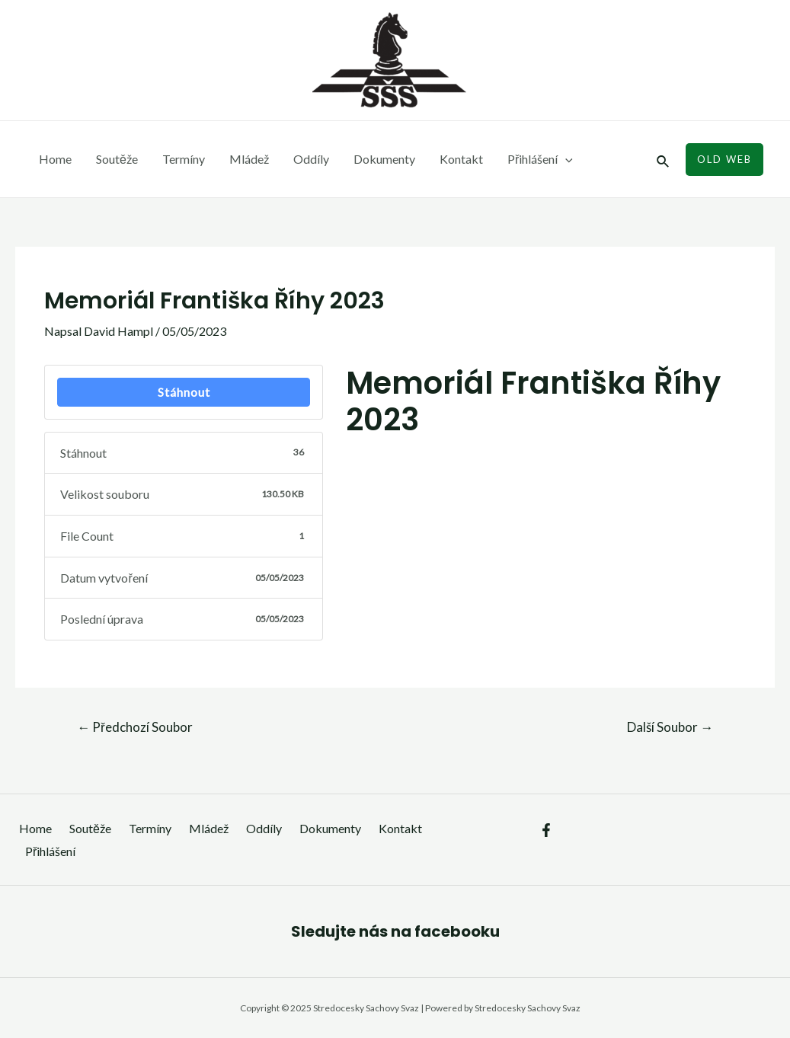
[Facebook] (546, 830)
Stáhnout (184, 392)
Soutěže (117, 159)
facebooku (457, 931)
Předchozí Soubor (135, 727)
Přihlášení (540, 159)
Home (55, 159)
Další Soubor (670, 727)
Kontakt (461, 159)
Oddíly (311, 159)
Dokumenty (384, 159)
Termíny (183, 159)
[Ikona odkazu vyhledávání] (663, 159)
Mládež (249, 159)
